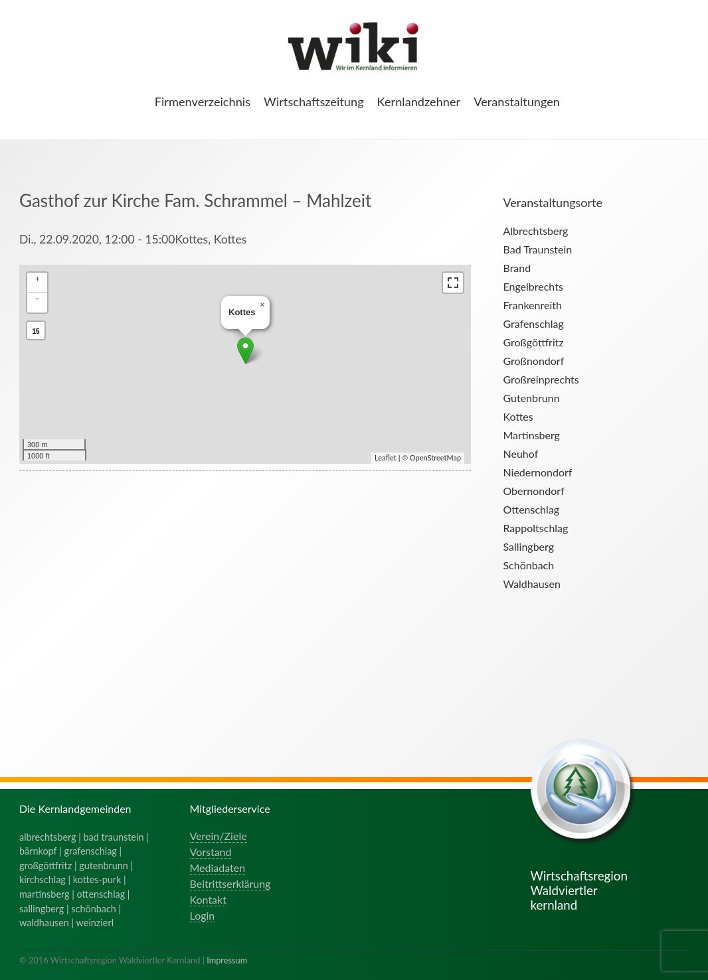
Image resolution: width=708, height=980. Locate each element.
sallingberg (41, 908)
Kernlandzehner (419, 101)
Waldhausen (531, 583)
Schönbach (528, 565)
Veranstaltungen (517, 101)
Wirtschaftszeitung (314, 101)
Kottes (518, 416)
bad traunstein (114, 837)
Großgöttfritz (533, 342)
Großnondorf (533, 360)
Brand (517, 267)
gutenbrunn (103, 865)
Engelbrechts (533, 286)
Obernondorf (533, 490)
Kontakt (208, 899)
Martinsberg (531, 435)
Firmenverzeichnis (202, 101)
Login (202, 915)
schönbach (93, 908)
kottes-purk (97, 879)
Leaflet (386, 457)
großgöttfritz (45, 865)
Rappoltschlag (535, 528)
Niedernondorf (537, 472)
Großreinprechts (540, 379)
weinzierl (95, 922)
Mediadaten (218, 867)
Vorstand (211, 851)
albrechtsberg (47, 837)
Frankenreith (532, 305)
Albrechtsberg (535, 230)
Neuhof (520, 453)
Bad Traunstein (537, 249)
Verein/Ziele (218, 835)
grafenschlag (90, 851)
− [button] (37, 298)
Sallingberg (528, 546)
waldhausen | (47, 922)
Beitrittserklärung (230, 883)
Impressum (227, 960)
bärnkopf (38, 851)
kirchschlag (42, 879)
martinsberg (44, 894)
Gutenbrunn (531, 397)
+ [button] (37, 278)
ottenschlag (101, 894)
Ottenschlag (531, 509)
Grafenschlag (533, 323)
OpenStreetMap (435, 457)
